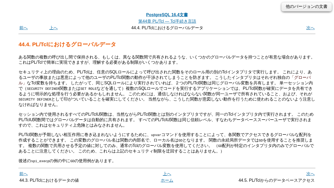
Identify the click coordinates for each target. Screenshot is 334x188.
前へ (23, 28)
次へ (310, 28)
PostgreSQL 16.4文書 (167, 15)
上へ (53, 28)
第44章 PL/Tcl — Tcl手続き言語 (167, 21)
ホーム (167, 180)
